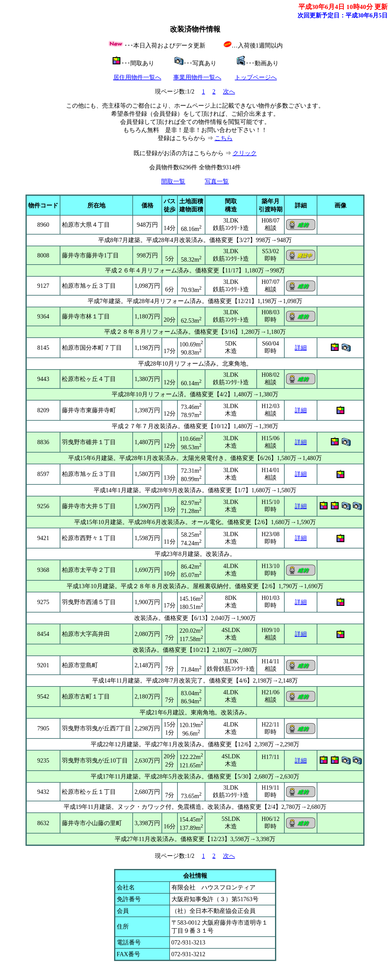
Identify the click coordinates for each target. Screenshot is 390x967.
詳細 (301, 347)
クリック (245, 153)
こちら (224, 138)
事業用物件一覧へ (197, 77)
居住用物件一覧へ (137, 77)
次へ (229, 91)
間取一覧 (173, 181)
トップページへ (256, 77)
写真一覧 (217, 181)
